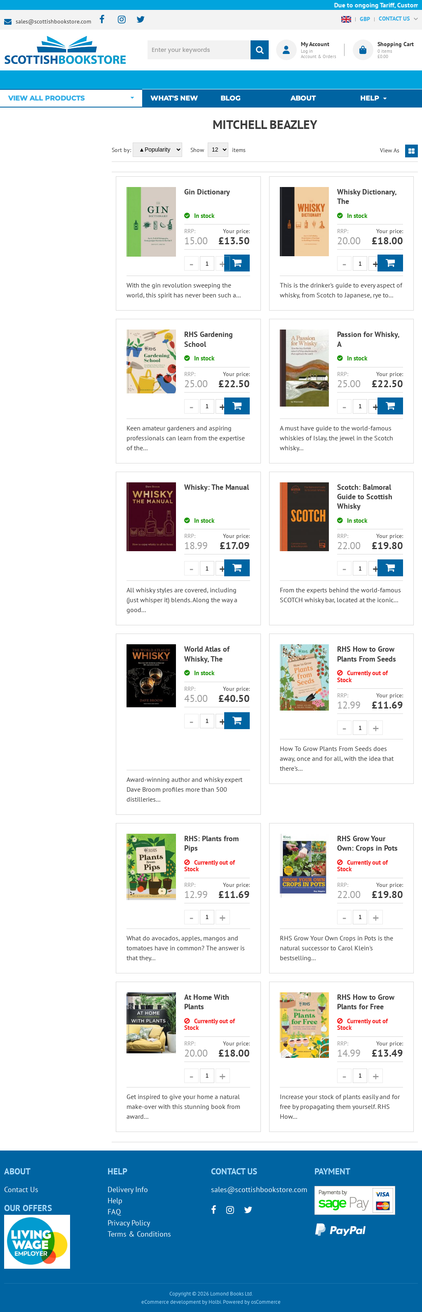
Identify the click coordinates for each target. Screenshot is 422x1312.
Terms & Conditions (139, 1234)
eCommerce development (171, 1301)
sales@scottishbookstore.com (53, 21)
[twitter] (136, 20)
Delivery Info (128, 1189)
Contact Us (21, 1189)
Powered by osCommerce (252, 1301)
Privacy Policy (129, 1223)
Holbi (215, 1301)
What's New (178, 80)
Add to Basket (237, 263)
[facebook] (99, 20)
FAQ (114, 1211)
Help (115, 1200)
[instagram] (118, 20)
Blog (232, 80)
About (303, 80)
